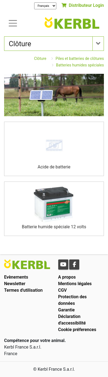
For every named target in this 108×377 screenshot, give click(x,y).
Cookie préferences (77, 329)
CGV (62, 290)
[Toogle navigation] (12, 23)
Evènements (16, 277)
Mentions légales (75, 283)
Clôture (40, 58)
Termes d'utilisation (23, 290)
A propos (67, 277)
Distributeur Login (83, 5)
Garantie (66, 309)
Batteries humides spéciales (80, 65)
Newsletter (14, 283)
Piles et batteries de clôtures (80, 58)
